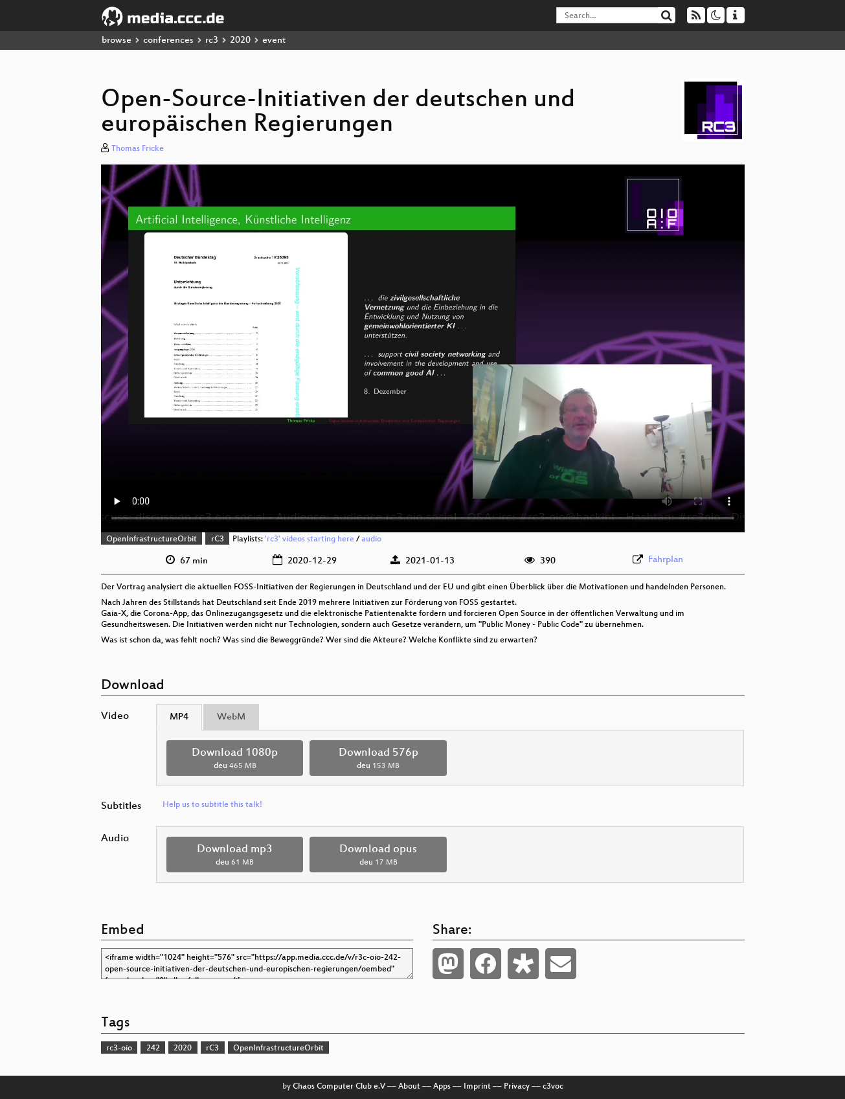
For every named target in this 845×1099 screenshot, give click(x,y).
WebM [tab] (231, 717)
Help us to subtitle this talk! (212, 805)
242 (153, 1048)
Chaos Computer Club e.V (339, 1086)
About (409, 1086)
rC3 (217, 539)
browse (116, 40)
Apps (442, 1086)
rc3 (211, 40)
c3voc (553, 1086)
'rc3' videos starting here (309, 539)
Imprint (477, 1086)
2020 (240, 40)
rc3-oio (119, 1048)
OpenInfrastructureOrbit (151, 539)
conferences (168, 40)
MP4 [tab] (179, 717)
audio (371, 539)
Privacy (517, 1086)
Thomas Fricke (137, 148)
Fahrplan (665, 559)
